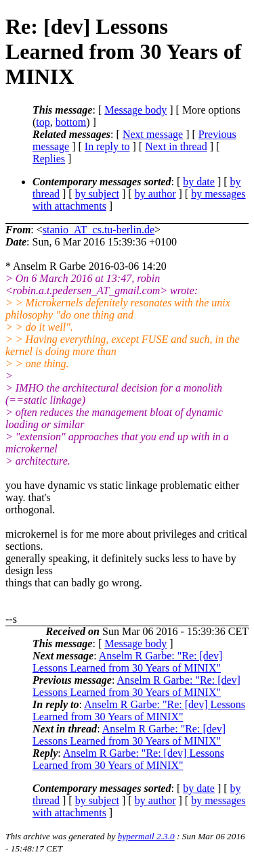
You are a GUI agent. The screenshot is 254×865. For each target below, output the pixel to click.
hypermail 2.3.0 (146, 836)
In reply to (107, 146)
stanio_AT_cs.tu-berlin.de (98, 229)
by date (199, 181)
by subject (97, 194)
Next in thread (176, 146)
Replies (49, 158)
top (42, 122)
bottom (71, 122)
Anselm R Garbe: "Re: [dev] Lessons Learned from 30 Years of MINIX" (127, 662)
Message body (135, 110)
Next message (153, 134)
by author (155, 194)
